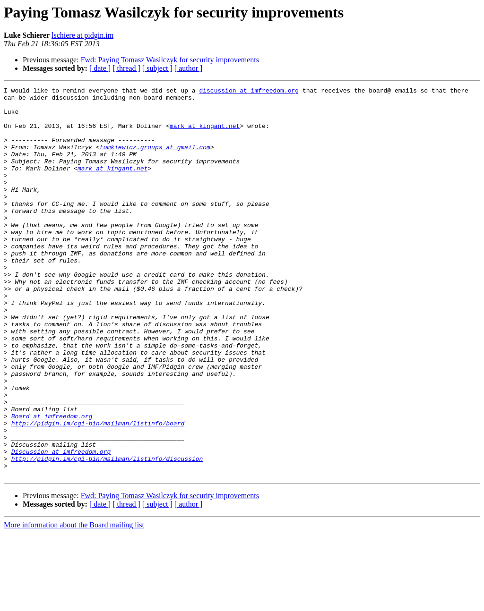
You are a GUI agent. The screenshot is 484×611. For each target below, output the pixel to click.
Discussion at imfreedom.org (61, 525)
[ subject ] (157, 68)
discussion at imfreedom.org (249, 91)
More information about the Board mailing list (74, 603)
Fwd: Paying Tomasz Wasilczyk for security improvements (170, 60)
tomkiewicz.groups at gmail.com (155, 159)
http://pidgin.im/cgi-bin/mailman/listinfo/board (98, 491)
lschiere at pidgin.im (82, 35)
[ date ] (100, 68)
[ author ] (188, 68)
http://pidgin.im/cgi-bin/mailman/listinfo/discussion (107, 533)
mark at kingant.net (205, 134)
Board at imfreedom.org (52, 482)
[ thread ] (126, 68)
